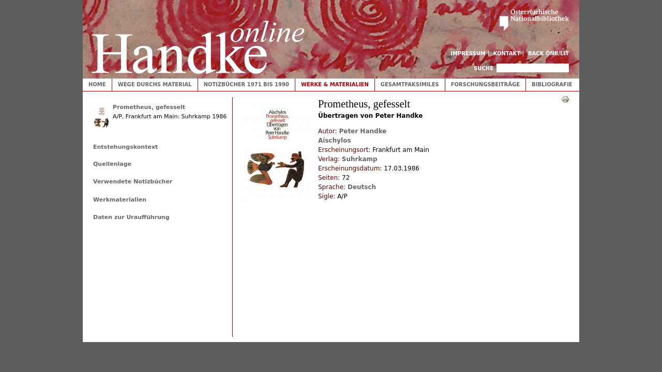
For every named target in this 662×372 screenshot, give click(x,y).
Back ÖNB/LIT (548, 53)
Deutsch (362, 187)
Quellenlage (112, 164)
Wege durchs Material (155, 84)
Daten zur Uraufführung (131, 217)
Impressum (468, 53)
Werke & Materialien (335, 84)
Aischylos (334, 140)
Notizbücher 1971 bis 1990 (246, 84)
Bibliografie (552, 84)
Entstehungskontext (125, 147)
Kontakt (507, 53)
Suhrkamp (360, 159)
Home (97, 84)
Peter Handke (362, 131)
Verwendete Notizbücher (132, 181)
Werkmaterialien (119, 199)
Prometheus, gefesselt (149, 107)
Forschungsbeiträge (485, 84)
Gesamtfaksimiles (410, 84)
